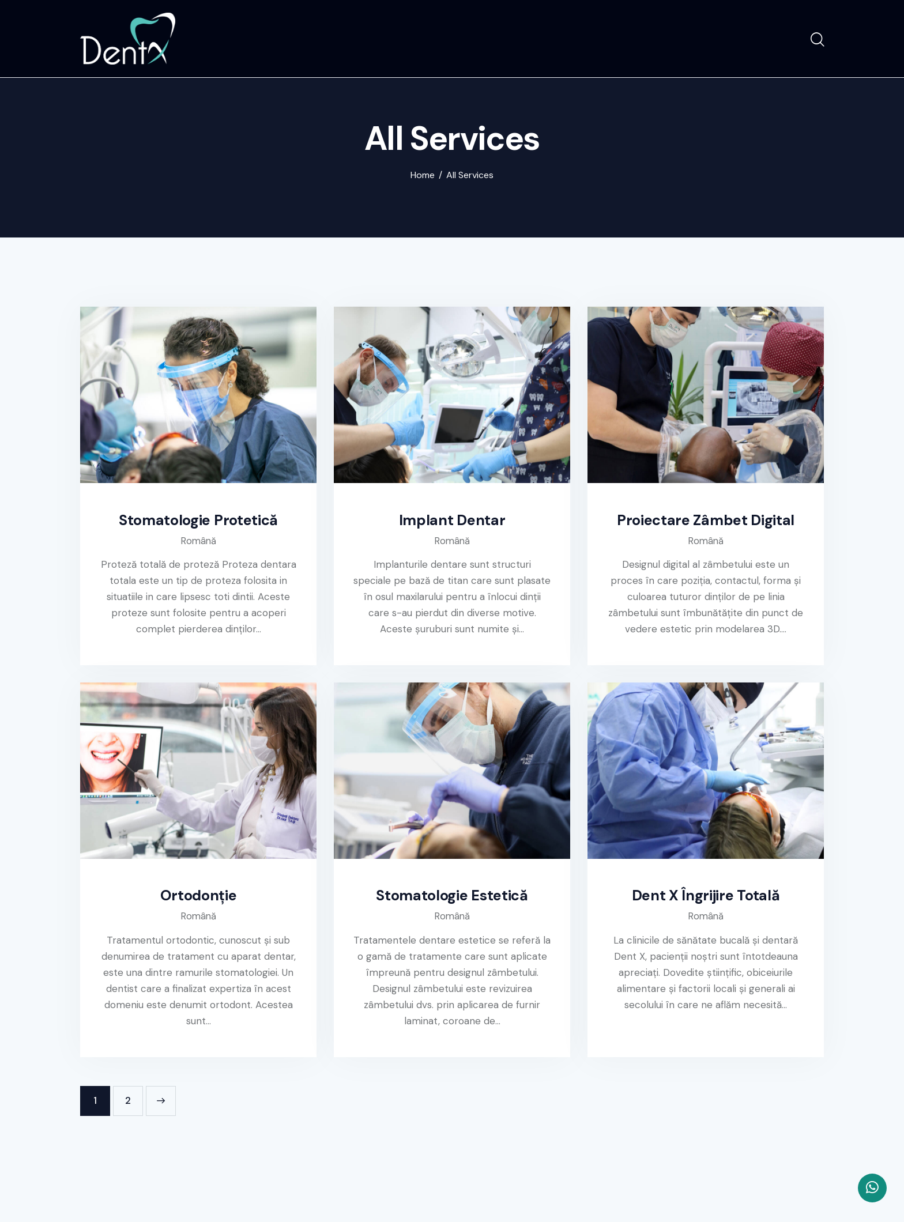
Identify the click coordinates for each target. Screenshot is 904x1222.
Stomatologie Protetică (198, 521)
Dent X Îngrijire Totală (706, 898)
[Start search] (816, 41)
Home (422, 176)
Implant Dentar (452, 521)
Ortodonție (198, 898)
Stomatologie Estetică (452, 898)
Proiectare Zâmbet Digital (706, 521)
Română (198, 542)
